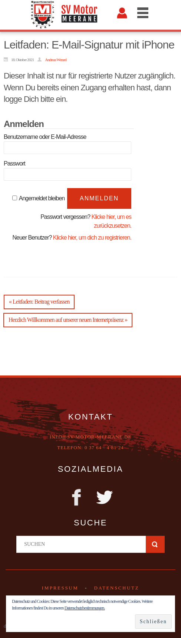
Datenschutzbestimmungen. (85, 608)
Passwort (14, 163)
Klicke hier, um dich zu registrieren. (92, 237)
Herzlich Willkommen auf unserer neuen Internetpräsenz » (68, 320)
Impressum (60, 588)
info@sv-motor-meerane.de (91, 437)
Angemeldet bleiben (42, 198)
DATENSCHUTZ (116, 588)
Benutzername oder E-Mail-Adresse (45, 137)
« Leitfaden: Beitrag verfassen (39, 301)
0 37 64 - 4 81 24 (104, 447)
